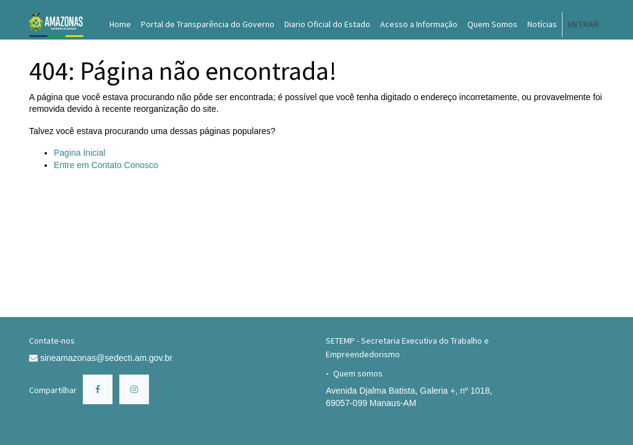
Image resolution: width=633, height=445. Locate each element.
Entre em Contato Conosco (106, 165)
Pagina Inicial (79, 153)
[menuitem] (120, 24)
